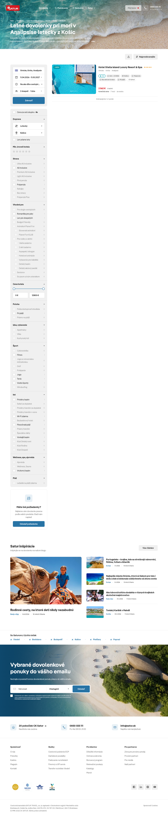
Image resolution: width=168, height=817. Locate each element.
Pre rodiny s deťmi (24, 239)
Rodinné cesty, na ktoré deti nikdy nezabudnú (42, 610)
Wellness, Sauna (24, 466)
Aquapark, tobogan (27, 251)
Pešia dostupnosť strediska (28, 309)
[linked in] (141, 787)
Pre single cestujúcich (26, 209)
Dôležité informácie (94, 752)
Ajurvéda (20, 462)
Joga (19, 374)
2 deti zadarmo (25, 247)
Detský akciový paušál (28, 268)
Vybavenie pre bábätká (28, 260)
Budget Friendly (23, 222)
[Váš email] (28, 688)
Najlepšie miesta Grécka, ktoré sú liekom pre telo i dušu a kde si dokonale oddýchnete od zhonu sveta (131, 577)
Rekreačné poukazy (94, 764)
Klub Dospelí (22, 450)
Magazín (13, 764)
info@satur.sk (128, 725)
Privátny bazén (23, 399)
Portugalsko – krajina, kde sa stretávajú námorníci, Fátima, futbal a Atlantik (131, 561)
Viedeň (15, 639)
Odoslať (81, 689)
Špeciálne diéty (23, 433)
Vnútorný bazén (23, 470)
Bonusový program (94, 760)
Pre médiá (129, 760)
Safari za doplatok (24, 404)
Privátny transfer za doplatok (29, 408)
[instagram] (148, 787)
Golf (19, 366)
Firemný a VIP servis (56, 764)
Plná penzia (22, 180)
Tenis (19, 379)
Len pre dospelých (25, 218)
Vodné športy (22, 383)
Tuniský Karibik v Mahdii (118, 610)
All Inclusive (22, 168)
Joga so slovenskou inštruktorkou (25, 360)
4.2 (102, 76)
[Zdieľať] (128, 57)
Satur (91, 8)
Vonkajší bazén (23, 437)
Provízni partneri (131, 756)
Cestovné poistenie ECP (58, 752)
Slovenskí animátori (27, 230)
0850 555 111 (76, 725)
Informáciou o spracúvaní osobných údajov (28, 699)
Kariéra (13, 760)
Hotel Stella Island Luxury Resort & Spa (120, 67)
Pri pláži (121, 80)
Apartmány (21, 330)
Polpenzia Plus (23, 197)
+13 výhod (131, 80)
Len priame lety (23, 139)
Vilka (19, 334)
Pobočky (14, 756)
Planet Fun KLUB (26, 234)
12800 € (35, 295)
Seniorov (21, 272)
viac (93, 41)
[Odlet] (29, 132)
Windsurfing (22, 387)
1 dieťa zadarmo (25, 243)
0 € (16, 295)
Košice (76, 639)
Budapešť (56, 639)
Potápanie (21, 370)
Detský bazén (24, 264)
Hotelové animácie (27, 255)
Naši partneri (130, 764)
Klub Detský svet (24, 441)
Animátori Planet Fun (26, 226)
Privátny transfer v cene (27, 412)
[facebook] (134, 787)
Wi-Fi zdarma (22, 416)
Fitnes (19, 355)
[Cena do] (28, 289)
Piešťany (95, 639)
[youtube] (155, 787)
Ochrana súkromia (94, 756)
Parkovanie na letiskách (58, 760)
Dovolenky (44, 8)
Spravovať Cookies (150, 805)
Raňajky (20, 189)
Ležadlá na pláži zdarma (27, 483)
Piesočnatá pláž (23, 424)
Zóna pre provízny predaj (135, 752)
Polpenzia (21, 184)
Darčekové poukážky (56, 756)
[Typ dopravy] (29, 126)
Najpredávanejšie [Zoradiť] (145, 57)
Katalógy (90, 768)
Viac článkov (148, 548)
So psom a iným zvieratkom (28, 276)
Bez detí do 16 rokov (107, 80)
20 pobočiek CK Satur (32, 725)
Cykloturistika (22, 350)
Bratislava (35, 639)
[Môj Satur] (133, 8)
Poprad (115, 639)
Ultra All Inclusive (24, 163)
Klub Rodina (22, 445)
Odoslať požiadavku (29, 524)
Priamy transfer (23, 429)
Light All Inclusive (24, 176)
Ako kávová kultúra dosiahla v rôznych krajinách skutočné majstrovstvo (130, 594)
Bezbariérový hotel (25, 420)
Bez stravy (21, 193)
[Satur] (13, 8)
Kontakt (13, 768)
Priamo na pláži (23, 317)
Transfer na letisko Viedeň (59, 768)
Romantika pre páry (25, 214)
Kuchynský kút (23, 338)
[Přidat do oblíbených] (93, 67)
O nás (12, 752)
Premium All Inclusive (26, 172)
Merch (89, 772)
